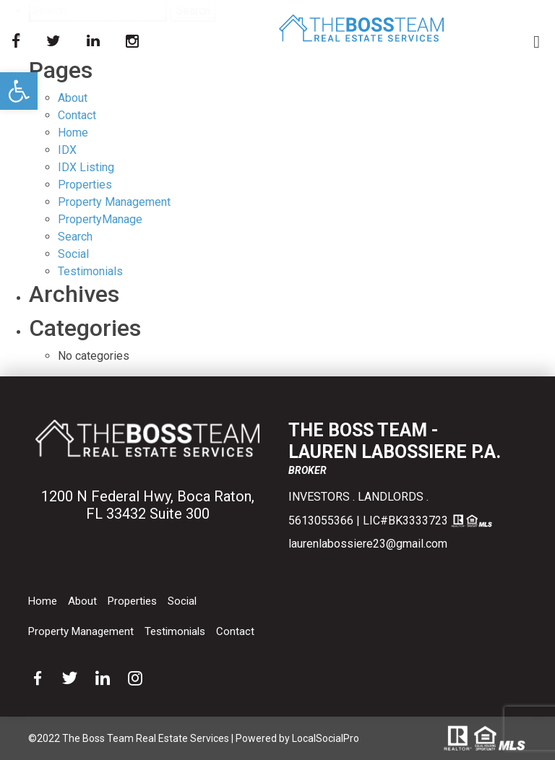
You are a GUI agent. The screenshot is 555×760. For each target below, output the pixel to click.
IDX (67, 150)
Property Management (114, 202)
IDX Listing (86, 167)
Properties (85, 184)
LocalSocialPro (325, 738)
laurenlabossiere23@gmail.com (367, 543)
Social (182, 601)
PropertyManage (100, 219)
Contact (77, 115)
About (72, 98)
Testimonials (175, 631)
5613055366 (320, 520)
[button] (19, 91)
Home (73, 132)
